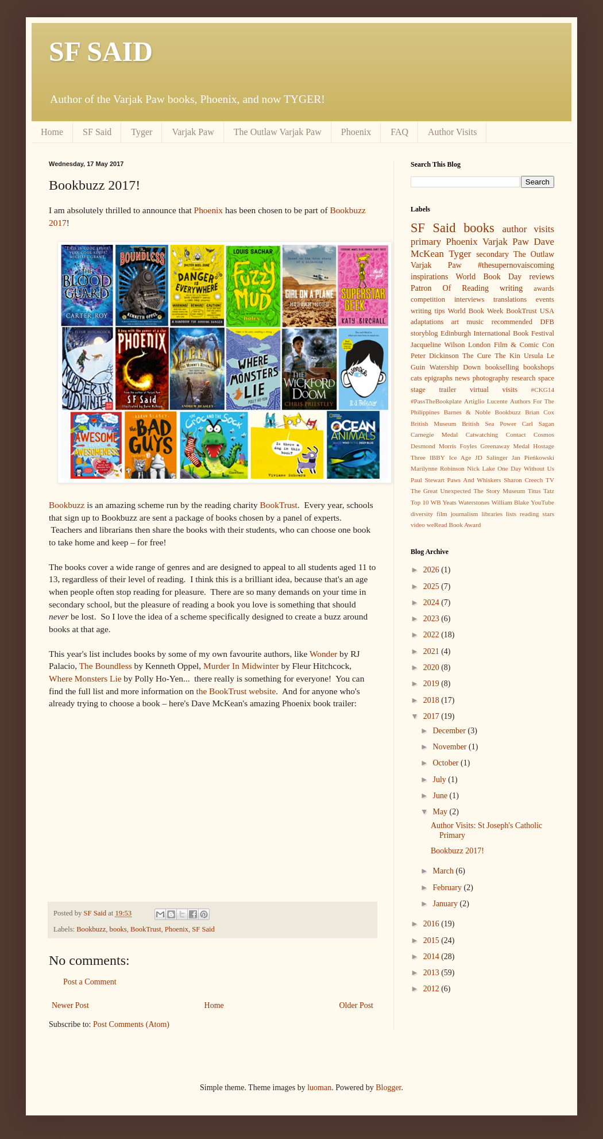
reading (529, 513)
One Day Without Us (525, 468)
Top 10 (420, 502)
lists (511, 513)
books (118, 929)
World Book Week (476, 311)
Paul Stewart (427, 479)
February (447, 887)
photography (491, 378)
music (475, 322)
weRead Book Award (454, 524)
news (462, 378)
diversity (422, 513)
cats (416, 378)
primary (426, 241)
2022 (432, 634)
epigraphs (438, 378)
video (418, 524)
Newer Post (70, 1005)
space (546, 378)
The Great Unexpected (441, 490)
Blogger (388, 1087)
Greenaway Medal (505, 445)
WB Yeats (444, 502)
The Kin (507, 356)
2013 (432, 972)
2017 (432, 716)
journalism (464, 513)
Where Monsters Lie (85, 678)
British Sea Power (489, 423)
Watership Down (455, 367)
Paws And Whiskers (474, 479)
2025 (432, 586)
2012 (432, 988)
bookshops (538, 367)
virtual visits (493, 390)
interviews (469, 299)
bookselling (502, 367)
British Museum (433, 423)
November (450, 746)
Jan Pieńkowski (533, 457)
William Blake (510, 502)
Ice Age (460, 457)
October (446, 763)
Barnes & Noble (467, 412)
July (440, 779)
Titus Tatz (541, 490)
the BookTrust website (236, 691)
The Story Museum (499, 490)
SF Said (97, 132)
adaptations (427, 322)
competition (428, 299)
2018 (432, 700)
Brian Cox (539, 412)
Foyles (468, 445)
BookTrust (278, 505)
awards (544, 288)
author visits (528, 229)
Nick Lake (481, 468)
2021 (432, 651)
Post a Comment (90, 982)
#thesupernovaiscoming (516, 265)
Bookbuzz (66, 505)
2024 (432, 602)
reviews (541, 276)
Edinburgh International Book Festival (497, 333)
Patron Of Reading (450, 288)
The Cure (476, 356)
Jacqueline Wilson (438, 345)
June (440, 795)
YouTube (542, 502)
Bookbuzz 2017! (457, 850)
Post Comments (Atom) (131, 1024)
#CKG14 (542, 389)
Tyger (141, 132)
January (445, 903)
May (440, 811)
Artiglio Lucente (486, 401)
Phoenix (356, 132)
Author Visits (452, 132)
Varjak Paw (193, 132)
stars (549, 513)
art (455, 322)
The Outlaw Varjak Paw (278, 132)
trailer (447, 390)
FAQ (399, 132)
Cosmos (544, 434)
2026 (432, 569)
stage (418, 390)
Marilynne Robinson (438, 468)
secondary (492, 254)
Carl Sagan (538, 423)
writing (511, 288)
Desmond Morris (433, 445)
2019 (432, 683)
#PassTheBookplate (436, 401)
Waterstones (473, 502)
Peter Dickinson (435, 356)
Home (52, 132)
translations (510, 299)
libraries (491, 513)
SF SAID (101, 51)
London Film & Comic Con (511, 345)
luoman (319, 1087)
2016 (432, 923)
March (443, 871)
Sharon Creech (523, 479)
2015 (432, 940)
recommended (512, 322)
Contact (516, 434)
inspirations (429, 276)
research (524, 378)
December (449, 730)
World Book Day (489, 276)
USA (547, 311)
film (441, 513)
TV (550, 479)
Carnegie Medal (434, 434)
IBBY (437, 457)
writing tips (428, 311)
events (545, 299)
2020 (432, 667)
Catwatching (482, 434)
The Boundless (105, 666)
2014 (432, 956)
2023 (432, 618)
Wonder (323, 654)
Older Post (356, 1005)
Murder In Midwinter (241, 666)
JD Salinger (491, 457)
